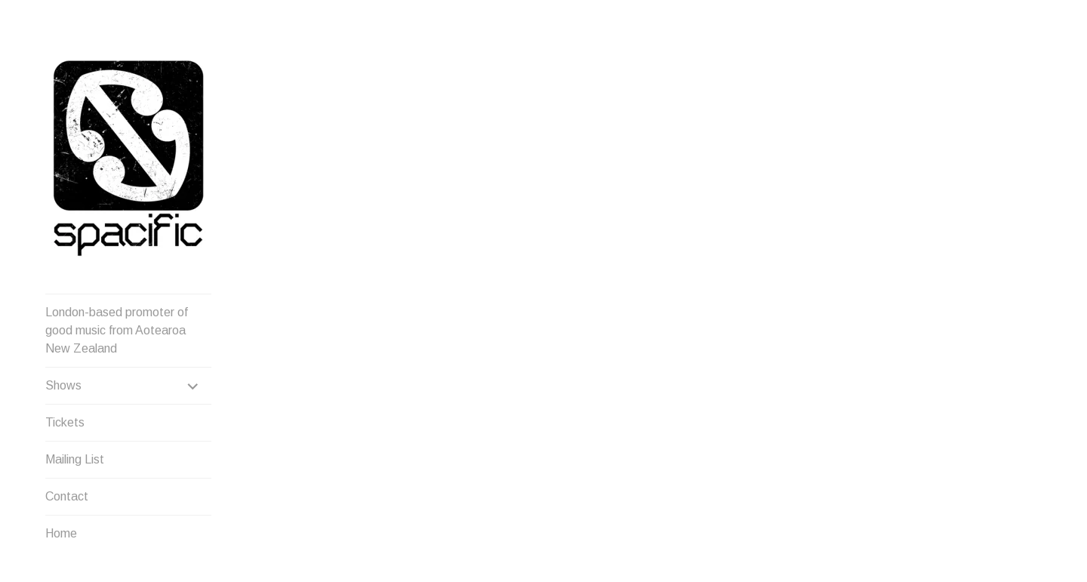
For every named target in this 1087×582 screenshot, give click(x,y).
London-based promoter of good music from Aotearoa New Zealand (116, 330)
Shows (63, 385)
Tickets (65, 422)
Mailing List (74, 459)
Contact (66, 496)
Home (61, 533)
